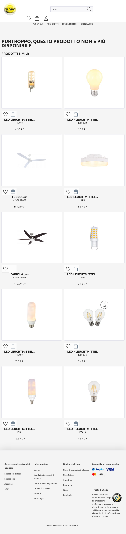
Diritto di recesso (42, 488)
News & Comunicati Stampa (76, 469)
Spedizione (9, 478)
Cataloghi (67, 494)
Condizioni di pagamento (45, 483)
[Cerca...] (71, 9)
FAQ (6, 488)
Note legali (39, 498)
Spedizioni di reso (12, 473)
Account (8, 483)
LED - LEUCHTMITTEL (82, 121)
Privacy (37, 493)
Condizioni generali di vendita (44, 476)
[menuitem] (71, 10)
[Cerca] (89, 9)
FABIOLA (19, 276)
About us (67, 479)
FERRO (19, 198)
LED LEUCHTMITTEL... (19, 121)
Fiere (65, 489)
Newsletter (68, 474)
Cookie (37, 469)
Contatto (67, 485)
